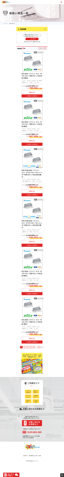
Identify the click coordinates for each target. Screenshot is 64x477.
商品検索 (23, 29)
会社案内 (25, 462)
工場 (38, 130)
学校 (38, 283)
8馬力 (31, 132)
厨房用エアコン (25, 83)
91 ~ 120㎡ (36, 235)
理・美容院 (39, 81)
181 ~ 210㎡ (36, 83)
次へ (42, 353)
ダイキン (24, 81)
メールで (33, 39)
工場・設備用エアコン (26, 184)
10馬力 (31, 83)
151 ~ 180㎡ (36, 132)
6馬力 (34, 184)
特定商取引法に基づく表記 (35, 462)
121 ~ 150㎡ (38, 184)
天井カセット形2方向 (31, 81)
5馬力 (31, 235)
